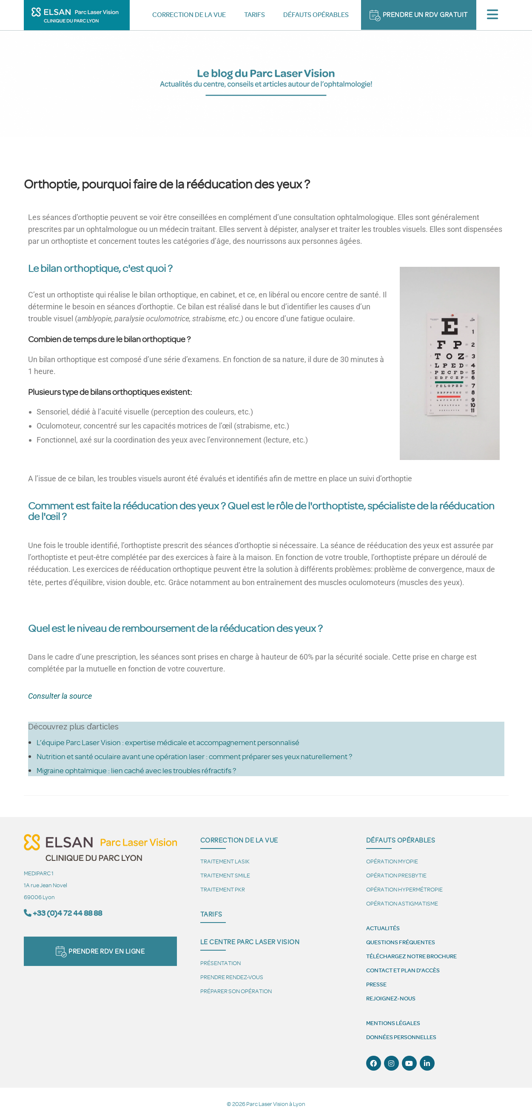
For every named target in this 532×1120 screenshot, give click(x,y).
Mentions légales (393, 1023)
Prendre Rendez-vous (231, 976)
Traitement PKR (222, 889)
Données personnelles (401, 1037)
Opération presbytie (396, 875)
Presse (376, 984)
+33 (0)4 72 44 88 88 (67, 913)
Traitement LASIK (225, 861)
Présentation (220, 962)
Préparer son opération (236, 990)
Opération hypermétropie (404, 889)
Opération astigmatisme (402, 903)
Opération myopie (392, 861)
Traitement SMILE (225, 875)
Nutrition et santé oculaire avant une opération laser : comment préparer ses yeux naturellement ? (194, 756)
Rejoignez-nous (390, 998)
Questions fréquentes (400, 942)
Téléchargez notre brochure (411, 956)
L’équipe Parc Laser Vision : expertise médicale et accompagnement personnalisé (168, 742)
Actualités (383, 928)
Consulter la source (60, 695)
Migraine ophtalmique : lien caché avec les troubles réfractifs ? (136, 770)
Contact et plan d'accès (403, 970)
